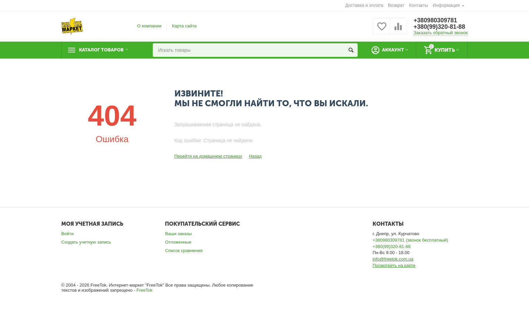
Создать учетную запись (86, 242)
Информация (446, 5)
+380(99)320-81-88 (440, 27)
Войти (67, 233)
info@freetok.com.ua (393, 259)
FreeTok (144, 290)
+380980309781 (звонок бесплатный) (410, 240)
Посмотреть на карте (394, 265)
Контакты (418, 5)
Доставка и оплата (364, 5)
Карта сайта (184, 25)
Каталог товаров (103, 50)
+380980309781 (436, 20)
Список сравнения (184, 250)
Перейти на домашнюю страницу (208, 156)
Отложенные (178, 242)
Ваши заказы (178, 233)
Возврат (396, 5)
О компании (149, 25)
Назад (255, 156)
